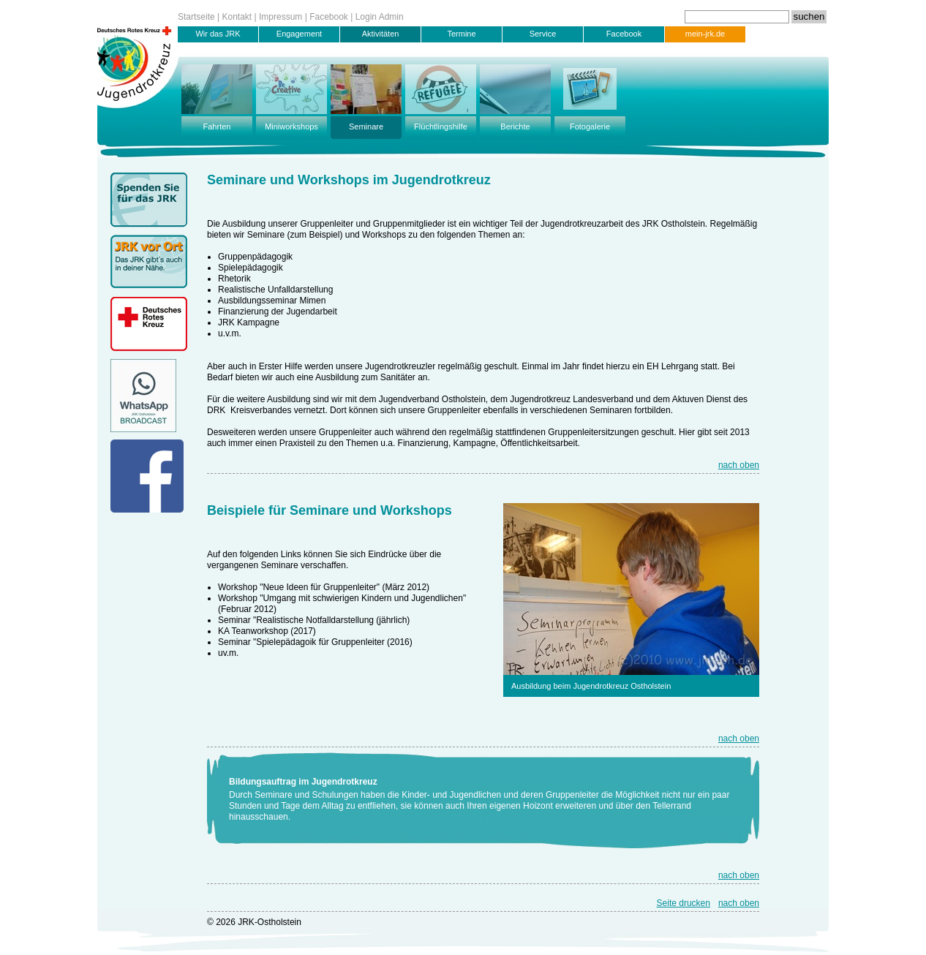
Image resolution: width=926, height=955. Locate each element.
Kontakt (237, 17)
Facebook (328, 17)
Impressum (280, 17)
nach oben (738, 465)
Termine (461, 33)
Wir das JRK (217, 33)
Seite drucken (683, 903)
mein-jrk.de (705, 33)
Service (543, 33)
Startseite (196, 17)
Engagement (299, 33)
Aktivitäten (380, 33)
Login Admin (379, 17)
